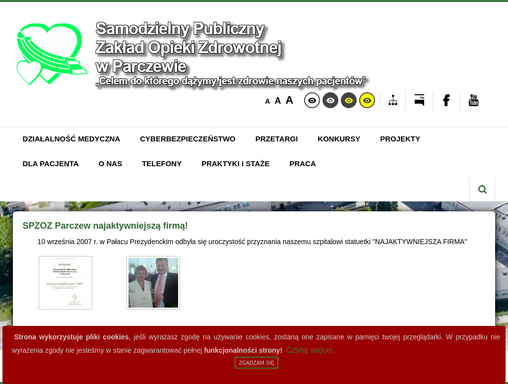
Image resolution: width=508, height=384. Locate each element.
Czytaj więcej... (312, 350)
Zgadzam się (256, 363)
